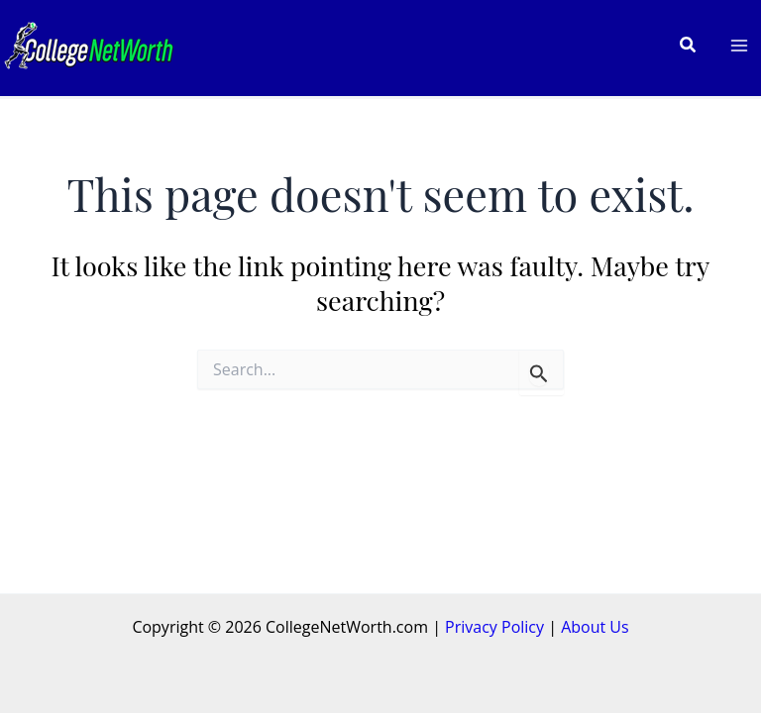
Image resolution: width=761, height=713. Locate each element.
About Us (595, 627)
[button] (689, 45)
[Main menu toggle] (739, 45)
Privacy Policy (494, 627)
